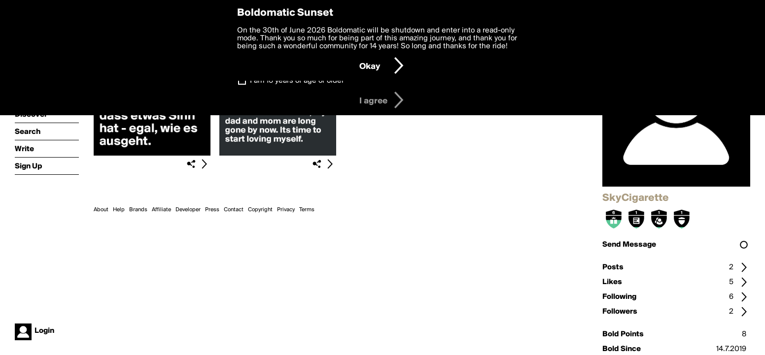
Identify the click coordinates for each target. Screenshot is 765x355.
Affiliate (161, 210)
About (101, 210)
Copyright (260, 210)
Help (119, 210)
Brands (138, 210)
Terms (306, 210)
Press (212, 210)
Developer (188, 210)
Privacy (286, 210)
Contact (233, 210)
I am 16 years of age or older (297, 81)
